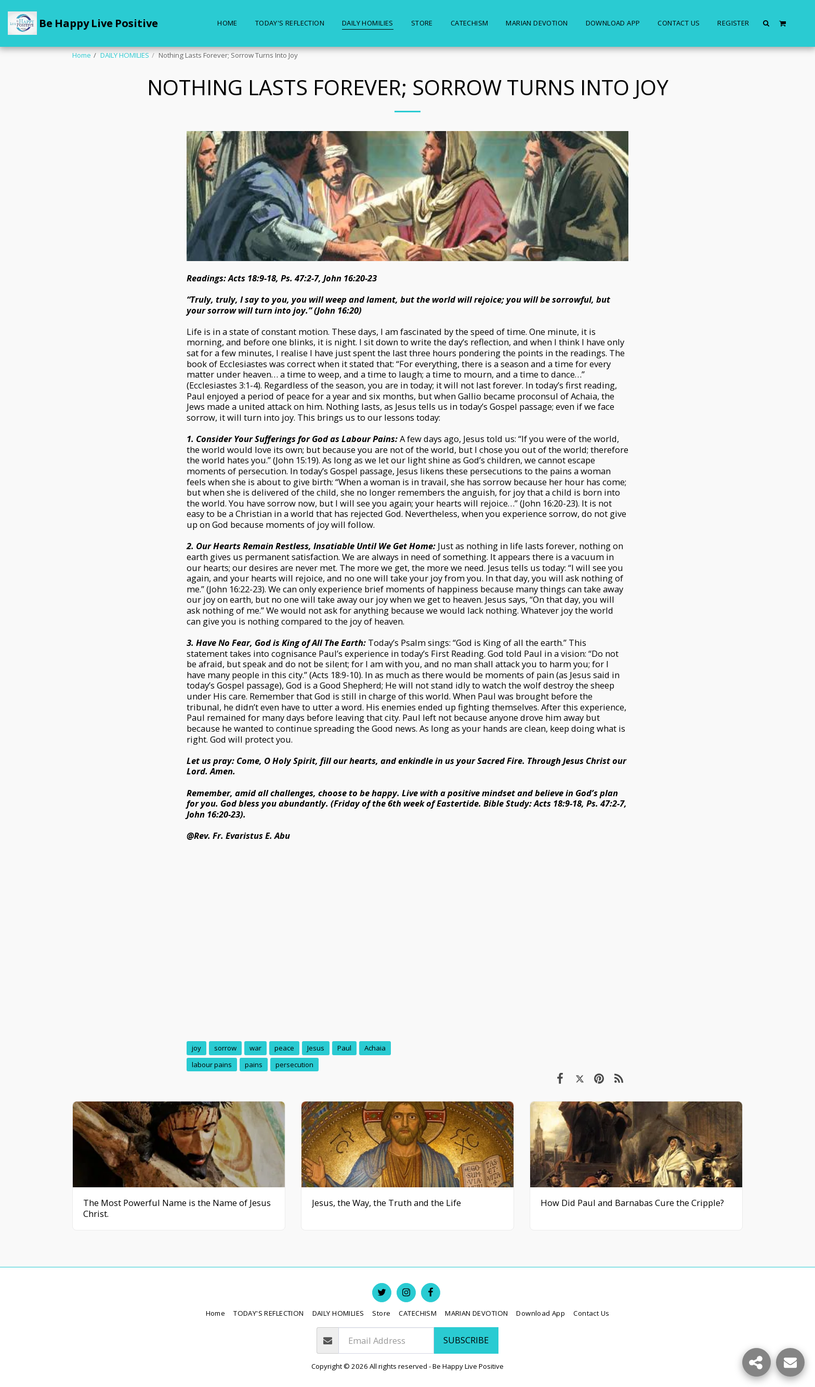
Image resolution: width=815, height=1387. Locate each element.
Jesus (315, 1048)
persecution (294, 1064)
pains (253, 1064)
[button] (766, 23)
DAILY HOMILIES (124, 55)
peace (284, 1048)
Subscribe (466, 1340)
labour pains (212, 1064)
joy (196, 1048)
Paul (344, 1048)
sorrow (225, 1048)
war (255, 1048)
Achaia (375, 1048)
